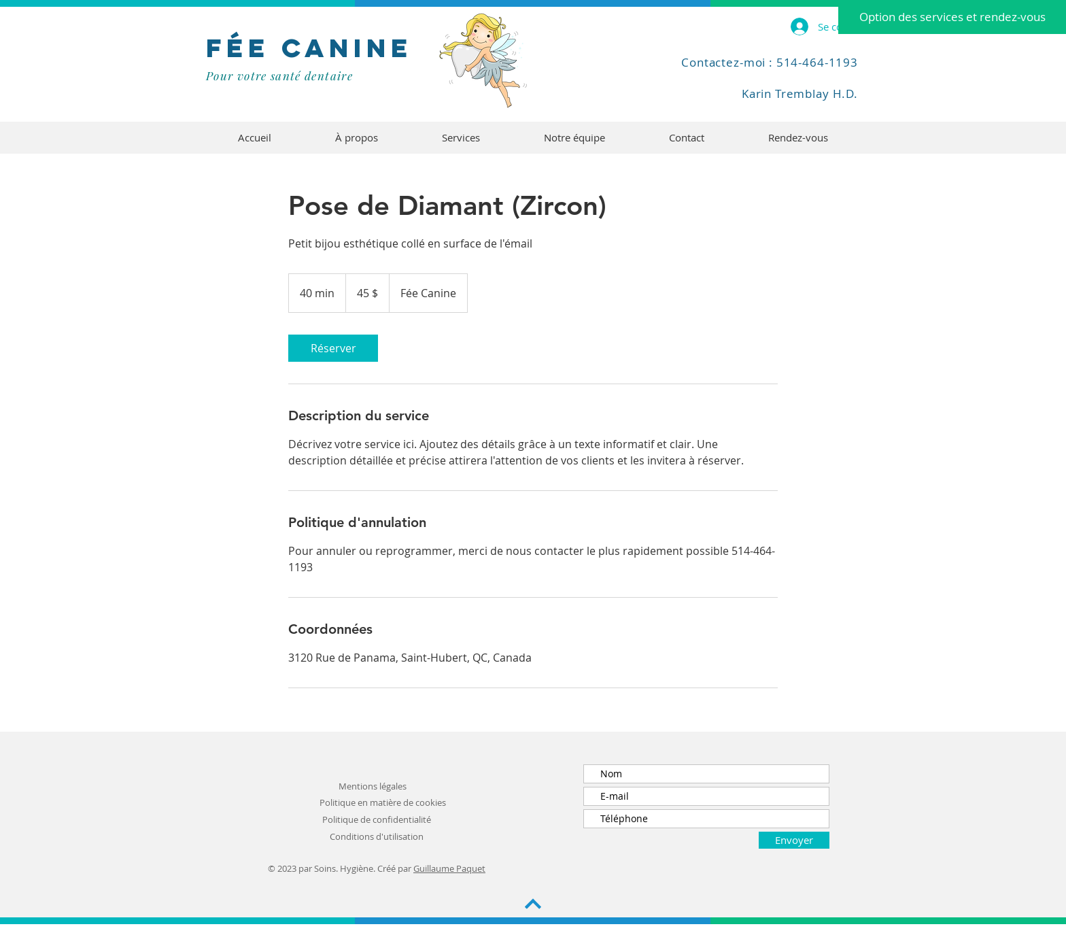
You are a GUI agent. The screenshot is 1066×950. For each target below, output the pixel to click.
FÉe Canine (309, 47)
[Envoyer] (794, 840)
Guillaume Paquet (449, 868)
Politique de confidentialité (376, 819)
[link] (333, 348)
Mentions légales (373, 786)
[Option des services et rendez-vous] (952, 17)
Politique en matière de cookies (383, 802)
